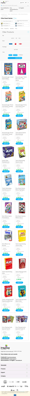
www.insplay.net (19, 360)
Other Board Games (23, 14)
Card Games (4, 16)
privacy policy (22, 391)
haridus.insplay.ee (12, 358)
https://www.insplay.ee (11, 357)
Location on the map (17, 351)
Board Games (14, 14)
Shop (9, 14)
